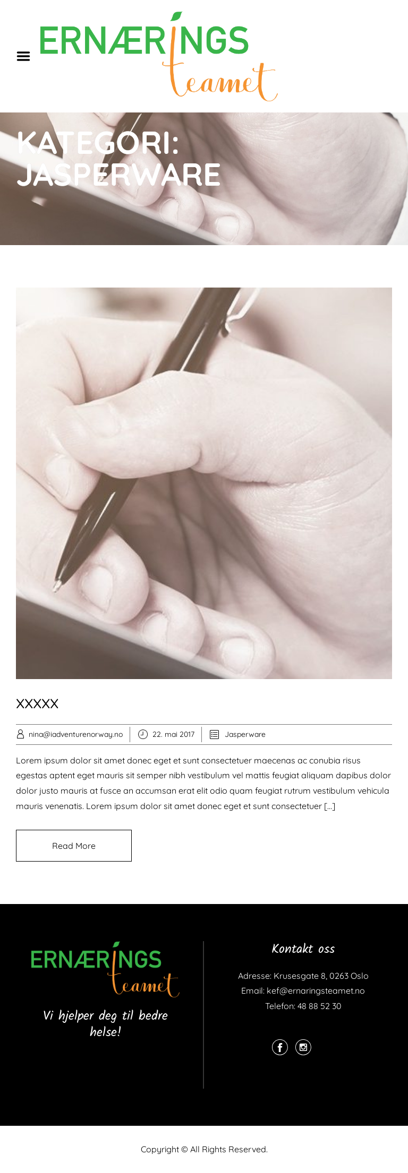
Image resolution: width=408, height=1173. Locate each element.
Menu (27, 56)
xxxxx (37, 701)
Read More (74, 845)
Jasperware (245, 734)
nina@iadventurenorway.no (76, 734)
